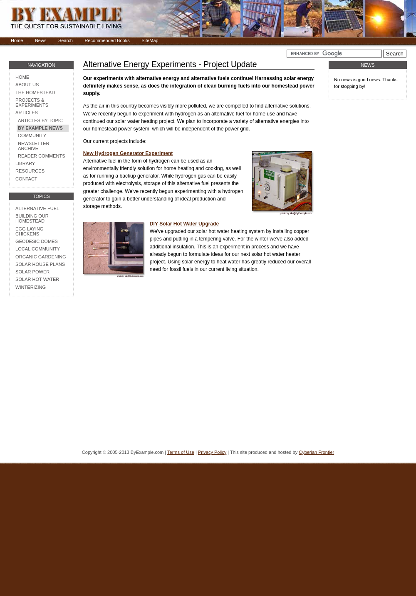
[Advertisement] (41, 395)
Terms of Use (180, 452)
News (41, 40)
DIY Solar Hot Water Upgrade (184, 224)
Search (65, 40)
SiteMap (149, 40)
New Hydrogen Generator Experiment (128, 153)
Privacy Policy (212, 452)
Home (17, 40)
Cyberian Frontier (316, 452)
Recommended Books (106, 40)
